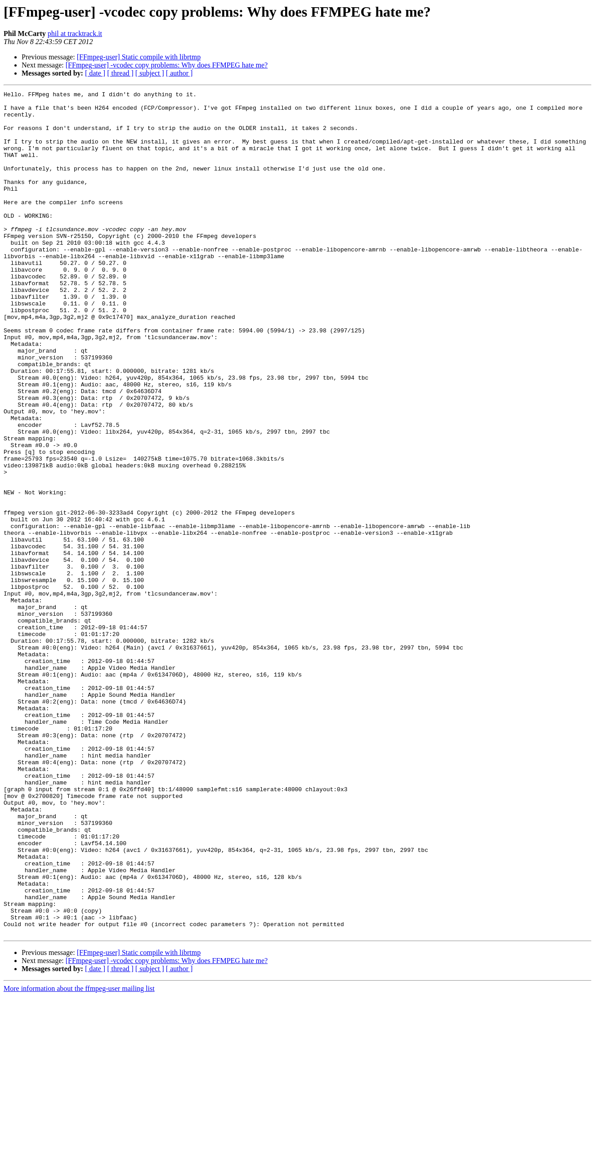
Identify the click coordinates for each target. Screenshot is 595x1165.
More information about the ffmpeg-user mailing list (79, 1157)
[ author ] (179, 73)
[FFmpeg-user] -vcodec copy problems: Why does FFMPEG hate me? (167, 65)
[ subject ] (149, 73)
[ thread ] (120, 73)
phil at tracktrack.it (75, 33)
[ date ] (95, 73)
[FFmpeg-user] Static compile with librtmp (139, 57)
